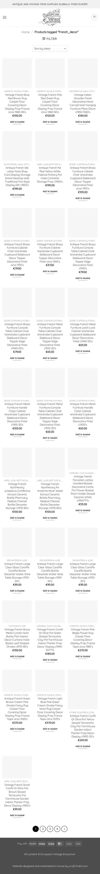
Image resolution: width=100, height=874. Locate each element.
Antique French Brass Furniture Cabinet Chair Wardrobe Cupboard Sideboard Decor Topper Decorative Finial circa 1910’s (83, 178)
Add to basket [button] (17, 121)
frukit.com (82, 866)
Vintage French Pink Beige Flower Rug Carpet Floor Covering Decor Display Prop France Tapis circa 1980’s (83, 638)
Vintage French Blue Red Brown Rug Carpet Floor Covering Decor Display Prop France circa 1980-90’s (17, 103)
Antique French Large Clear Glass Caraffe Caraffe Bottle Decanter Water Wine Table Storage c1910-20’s (17, 572)
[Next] (64, 829)
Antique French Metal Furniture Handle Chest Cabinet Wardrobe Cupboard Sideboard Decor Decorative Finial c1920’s (82, 414)
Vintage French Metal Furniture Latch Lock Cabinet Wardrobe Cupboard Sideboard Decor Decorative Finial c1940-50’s (83, 333)
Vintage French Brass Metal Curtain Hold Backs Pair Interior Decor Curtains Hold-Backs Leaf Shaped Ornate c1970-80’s (17, 638)
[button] (4, 17)
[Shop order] (49, 48)
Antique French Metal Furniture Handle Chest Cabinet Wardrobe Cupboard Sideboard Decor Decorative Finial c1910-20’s (17, 414)
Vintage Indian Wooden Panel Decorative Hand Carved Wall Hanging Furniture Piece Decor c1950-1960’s (83, 103)
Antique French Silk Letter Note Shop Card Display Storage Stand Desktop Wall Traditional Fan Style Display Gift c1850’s (17, 176)
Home (26, 32)
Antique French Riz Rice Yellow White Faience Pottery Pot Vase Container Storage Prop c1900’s (50, 174)
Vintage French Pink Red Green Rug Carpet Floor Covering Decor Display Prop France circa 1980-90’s (50, 103)
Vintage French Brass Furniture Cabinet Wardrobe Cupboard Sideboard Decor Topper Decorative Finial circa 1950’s (50, 253)
